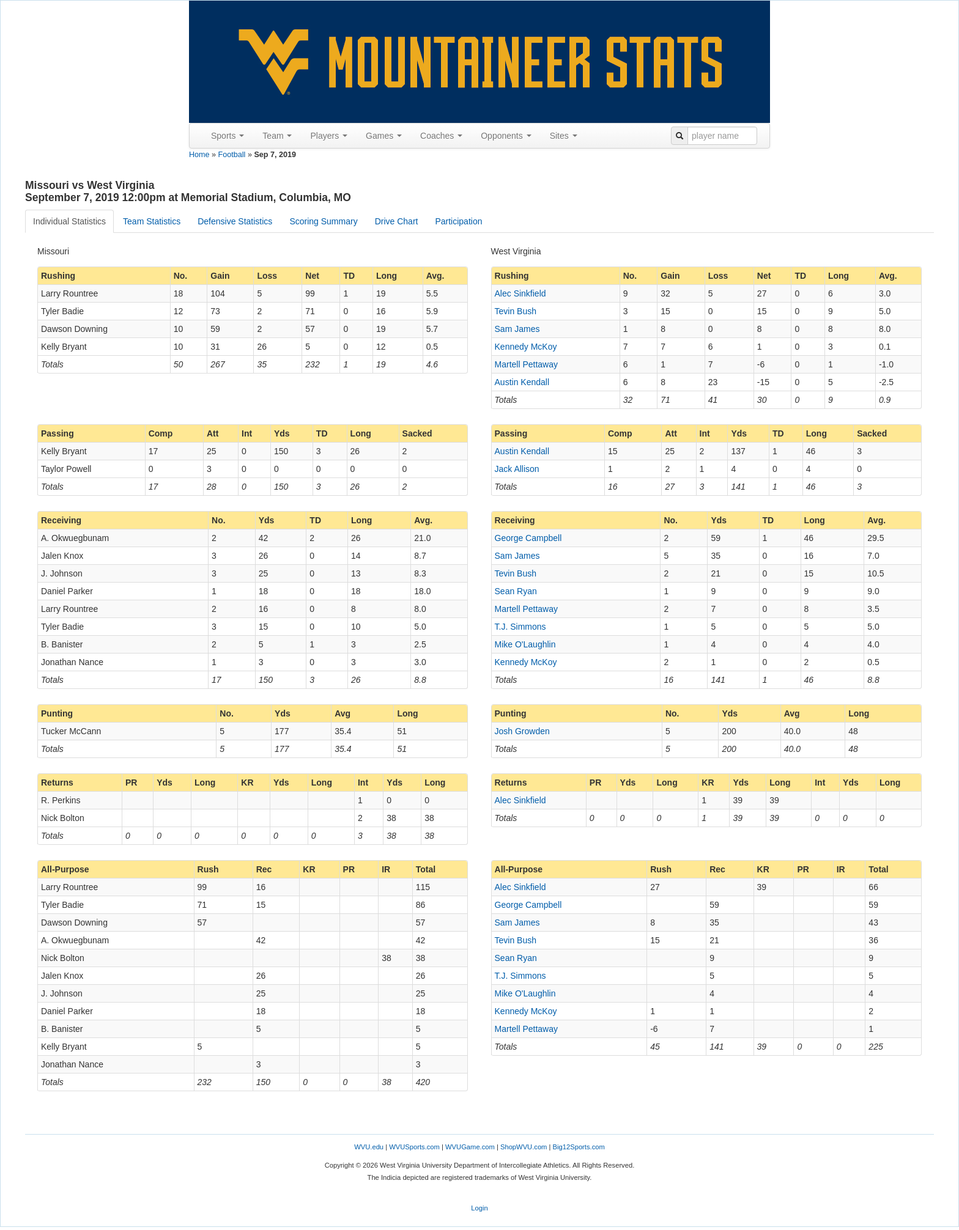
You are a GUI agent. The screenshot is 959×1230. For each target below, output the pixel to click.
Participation (458, 221)
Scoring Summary (323, 221)
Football (232, 154)
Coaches (441, 136)
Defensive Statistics (235, 221)
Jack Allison (517, 469)
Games (384, 136)
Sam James (517, 329)
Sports (227, 136)
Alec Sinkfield (520, 293)
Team (277, 136)
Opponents (506, 136)
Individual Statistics (69, 221)
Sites (563, 136)
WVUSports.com (414, 1147)
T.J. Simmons (520, 627)
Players (328, 136)
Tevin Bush (515, 311)
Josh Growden (522, 731)
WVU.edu (368, 1147)
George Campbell (528, 538)
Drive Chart (396, 221)
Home (199, 154)
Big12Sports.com (579, 1147)
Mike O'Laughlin (525, 644)
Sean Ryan (516, 591)
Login (479, 1208)
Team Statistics (151, 221)
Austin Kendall (522, 382)
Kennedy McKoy (526, 347)
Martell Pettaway (526, 364)
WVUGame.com (470, 1147)
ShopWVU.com (523, 1147)
